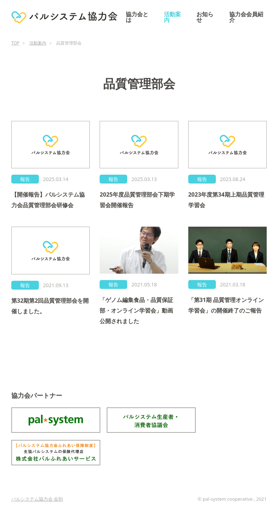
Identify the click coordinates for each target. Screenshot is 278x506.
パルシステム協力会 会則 (37, 499)
